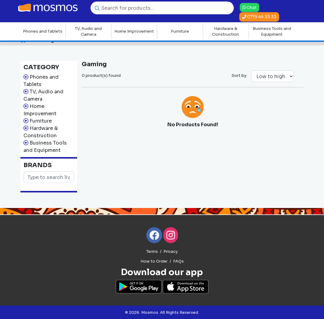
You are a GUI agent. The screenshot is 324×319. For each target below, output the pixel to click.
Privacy (170, 251)
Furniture (180, 31)
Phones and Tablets (42, 31)
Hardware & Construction (225, 31)
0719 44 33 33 (259, 17)
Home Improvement (134, 31)
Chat (249, 7)
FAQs (178, 261)
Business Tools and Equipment (272, 31)
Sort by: (239, 75)
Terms (152, 251)
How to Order (154, 261)
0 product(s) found (101, 75)
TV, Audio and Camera (88, 31)
